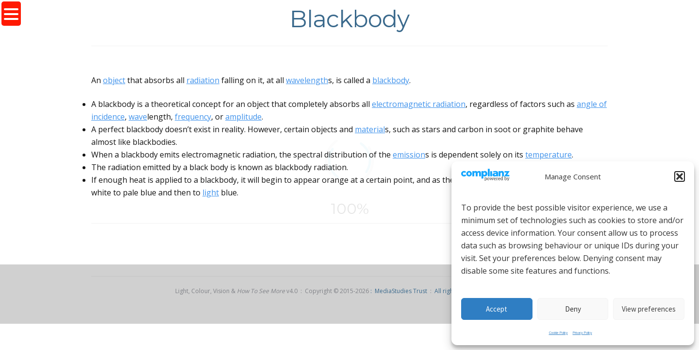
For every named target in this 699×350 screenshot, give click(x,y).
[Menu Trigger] (11, 13)
